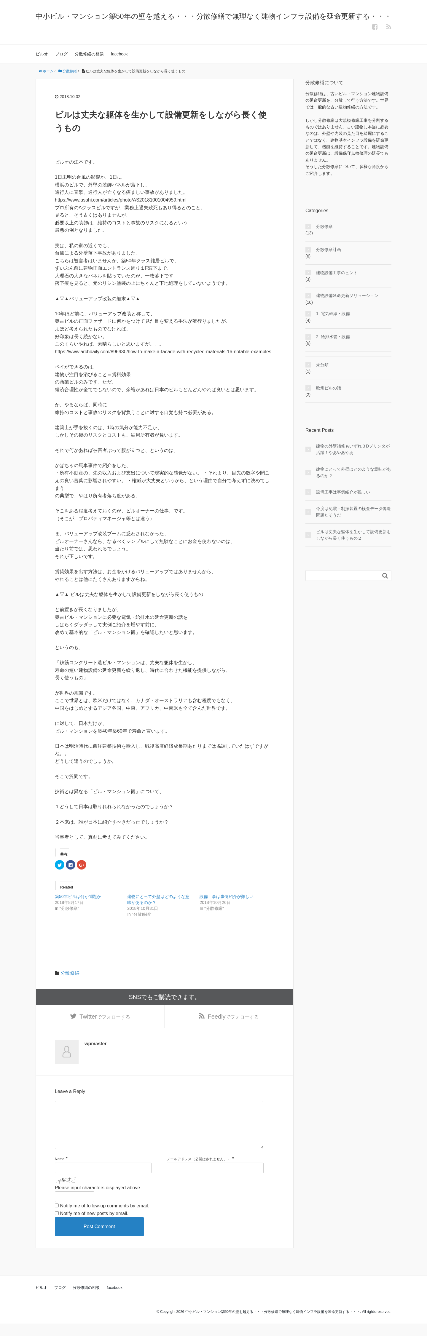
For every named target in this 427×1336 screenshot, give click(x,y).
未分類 (322, 364)
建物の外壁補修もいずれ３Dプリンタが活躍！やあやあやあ (353, 449)
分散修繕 (69, 973)
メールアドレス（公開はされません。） (199, 1171)
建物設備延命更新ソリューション (347, 295)
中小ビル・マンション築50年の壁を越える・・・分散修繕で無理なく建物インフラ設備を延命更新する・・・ (213, 16)
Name (59, 1171)
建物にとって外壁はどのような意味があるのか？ (353, 472)
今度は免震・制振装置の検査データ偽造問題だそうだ (353, 511)
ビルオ (42, 54)
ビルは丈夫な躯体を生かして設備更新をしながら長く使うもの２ (353, 535)
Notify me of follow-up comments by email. (104, 1218)
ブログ (61, 54)
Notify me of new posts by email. (94, 1225)
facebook (119, 54)
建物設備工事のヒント (337, 272)
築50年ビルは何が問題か (78, 896)
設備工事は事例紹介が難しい (227, 896)
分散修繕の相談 (89, 54)
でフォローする (104, 1018)
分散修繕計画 (328, 249)
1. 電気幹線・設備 (333, 313)
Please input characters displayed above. (98, 1199)
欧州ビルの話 (328, 388)
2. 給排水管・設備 (333, 336)
